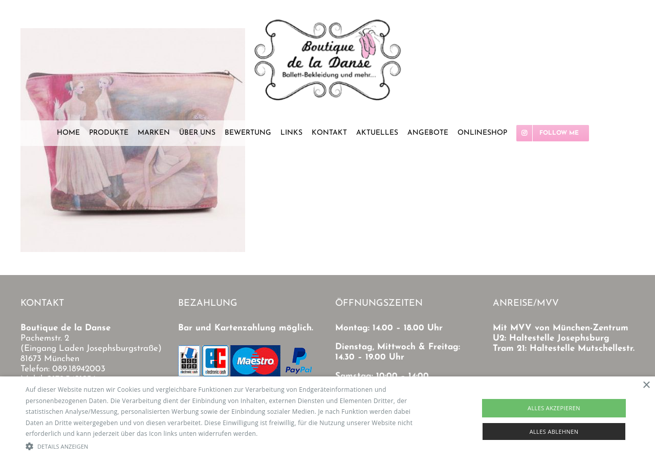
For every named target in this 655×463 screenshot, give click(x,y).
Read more (275, 433)
